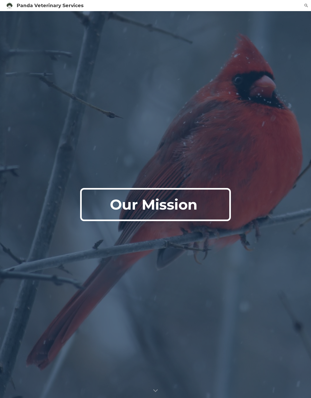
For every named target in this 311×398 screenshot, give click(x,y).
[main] (155, 204)
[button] (306, 5)
